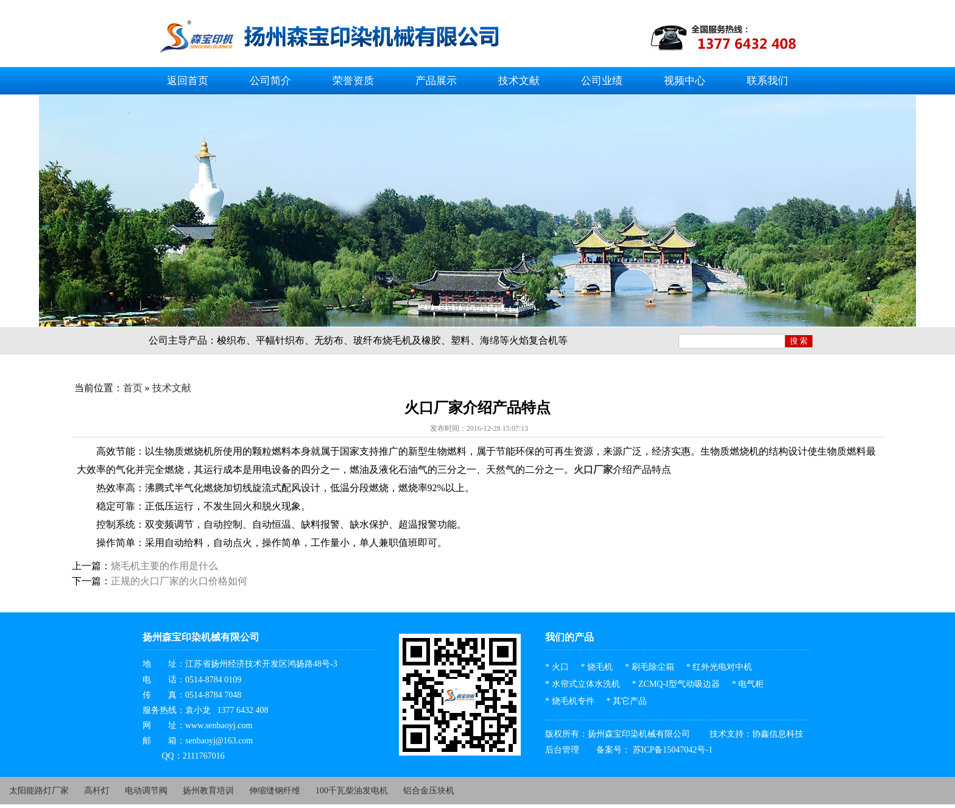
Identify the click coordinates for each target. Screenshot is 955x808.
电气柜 (751, 684)
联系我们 (767, 81)
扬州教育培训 (208, 790)
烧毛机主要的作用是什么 (164, 566)
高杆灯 (97, 790)
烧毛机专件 (573, 701)
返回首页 (187, 81)
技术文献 (519, 81)
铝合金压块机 (428, 790)
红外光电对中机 (722, 667)
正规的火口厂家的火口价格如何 (179, 581)
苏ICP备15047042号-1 (671, 749)
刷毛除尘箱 (653, 667)
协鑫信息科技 (777, 734)
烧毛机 (600, 667)
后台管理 (562, 749)
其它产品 (630, 701)
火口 (560, 667)
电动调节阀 (146, 790)
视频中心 (684, 81)
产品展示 (436, 81)
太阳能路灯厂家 (39, 790)
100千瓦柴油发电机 (351, 790)
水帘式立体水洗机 (586, 684)
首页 (133, 388)
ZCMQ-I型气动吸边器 (679, 684)
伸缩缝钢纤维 (274, 790)
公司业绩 (601, 81)
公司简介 (270, 81)
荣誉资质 (353, 81)
